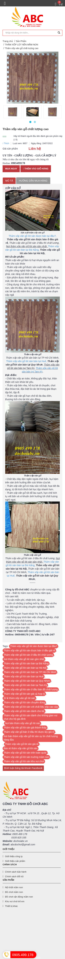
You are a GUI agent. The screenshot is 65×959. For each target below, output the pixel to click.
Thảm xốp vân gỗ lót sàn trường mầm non (26, 757)
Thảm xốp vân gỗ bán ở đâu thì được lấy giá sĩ (29, 732)
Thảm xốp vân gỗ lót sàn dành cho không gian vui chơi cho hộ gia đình (30, 717)
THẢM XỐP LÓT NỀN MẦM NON (21, 44)
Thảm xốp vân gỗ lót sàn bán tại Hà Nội (25, 667)
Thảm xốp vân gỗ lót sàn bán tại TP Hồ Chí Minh (30, 672)
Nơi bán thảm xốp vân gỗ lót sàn (22, 723)
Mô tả (9, 180)
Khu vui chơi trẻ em (14, 901)
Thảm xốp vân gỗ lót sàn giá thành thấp (25, 727)
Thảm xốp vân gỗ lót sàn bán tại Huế (24, 676)
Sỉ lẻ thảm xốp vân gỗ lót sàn (19, 698)
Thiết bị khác (11, 906)
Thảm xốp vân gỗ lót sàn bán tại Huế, (26, 361)
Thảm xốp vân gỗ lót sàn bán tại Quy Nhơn (27, 680)
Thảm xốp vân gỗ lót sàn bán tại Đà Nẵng (26, 663)
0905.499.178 (22, 955)
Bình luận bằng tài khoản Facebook (23, 768)
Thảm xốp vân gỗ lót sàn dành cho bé (24, 711)
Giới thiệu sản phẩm (15, 861)
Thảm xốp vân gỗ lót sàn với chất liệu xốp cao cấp (31, 706)
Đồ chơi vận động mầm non (19, 896)
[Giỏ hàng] (58, 4)
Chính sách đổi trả (14, 876)
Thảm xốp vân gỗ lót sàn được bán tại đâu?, (33, 236)
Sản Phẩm (21, 41)
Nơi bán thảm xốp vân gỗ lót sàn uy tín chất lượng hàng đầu (31, 738)
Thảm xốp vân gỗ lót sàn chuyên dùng (24, 702)
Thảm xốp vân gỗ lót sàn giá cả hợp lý (24, 693)
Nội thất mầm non (14, 887)
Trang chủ (8, 41)
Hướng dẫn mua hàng (33, 180)
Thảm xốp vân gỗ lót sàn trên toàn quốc (25, 752)
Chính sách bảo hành (15, 871)
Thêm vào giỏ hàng (35, 168)
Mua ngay (11, 168)
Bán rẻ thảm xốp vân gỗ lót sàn (20, 748)
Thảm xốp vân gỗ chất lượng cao (21, 48)
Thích (6, 143)
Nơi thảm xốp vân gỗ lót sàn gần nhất (24, 659)
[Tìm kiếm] (59, 33)
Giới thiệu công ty (14, 856)
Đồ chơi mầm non (14, 892)
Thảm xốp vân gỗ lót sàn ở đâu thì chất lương (28, 654)
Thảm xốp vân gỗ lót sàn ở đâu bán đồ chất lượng (31, 689)
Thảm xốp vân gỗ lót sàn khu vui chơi (24, 761)
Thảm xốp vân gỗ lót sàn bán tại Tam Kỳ (25, 685)
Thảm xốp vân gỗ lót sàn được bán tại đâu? (33, 646)
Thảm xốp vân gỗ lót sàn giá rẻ (21, 744)
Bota (38, 957)
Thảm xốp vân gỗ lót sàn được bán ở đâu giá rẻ (29, 650)
